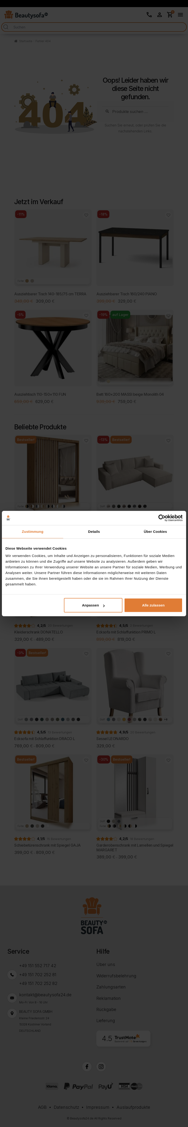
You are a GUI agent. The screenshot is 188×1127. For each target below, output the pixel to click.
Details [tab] (94, 532)
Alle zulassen (153, 605)
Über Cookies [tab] (155, 532)
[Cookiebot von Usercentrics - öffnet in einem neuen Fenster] (162, 517)
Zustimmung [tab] (32, 532)
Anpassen (93, 605)
